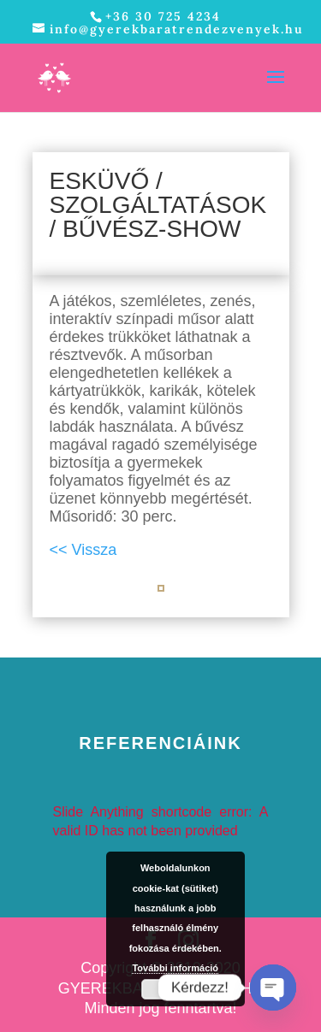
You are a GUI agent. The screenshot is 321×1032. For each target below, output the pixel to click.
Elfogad (184, 989)
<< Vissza (83, 549)
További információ (175, 968)
